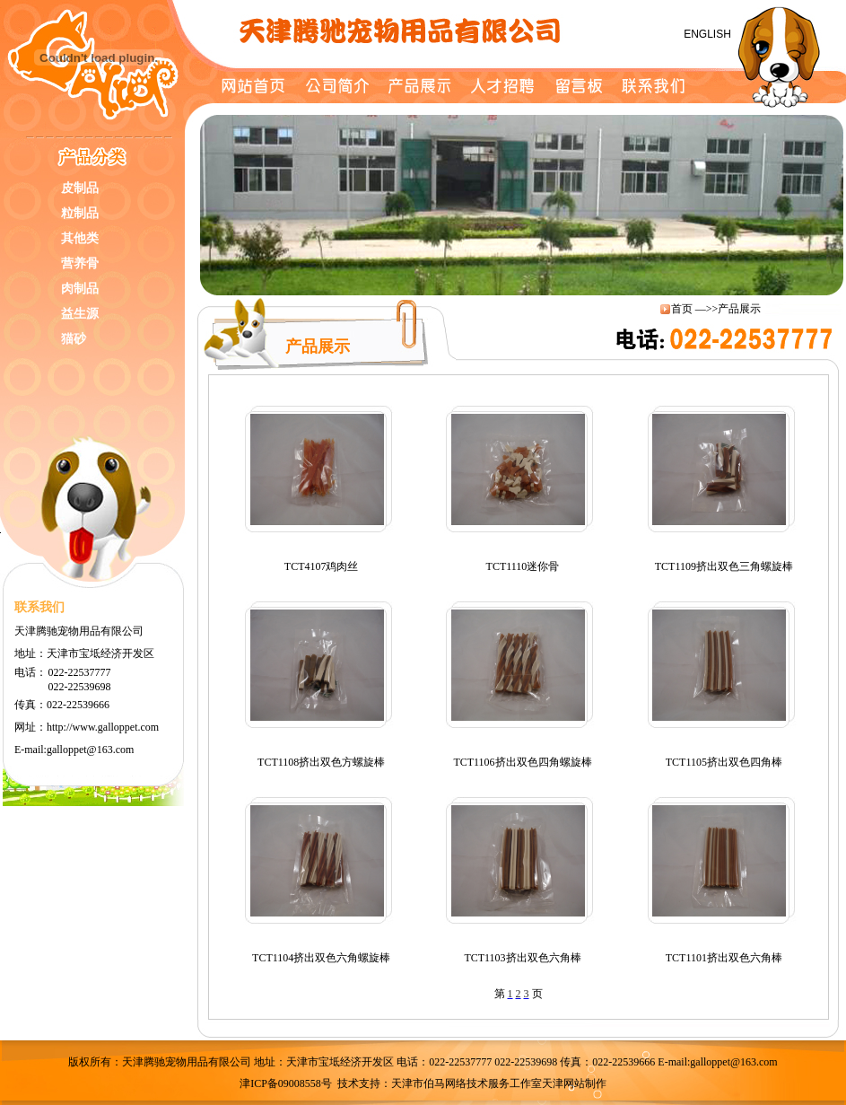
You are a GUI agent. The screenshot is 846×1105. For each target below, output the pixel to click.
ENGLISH (701, 34)
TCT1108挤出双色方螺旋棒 (321, 762)
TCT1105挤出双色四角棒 (724, 762)
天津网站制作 (574, 1083)
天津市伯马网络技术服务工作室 (466, 1083)
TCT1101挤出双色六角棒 (724, 958)
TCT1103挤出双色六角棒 (522, 958)
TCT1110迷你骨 (523, 566)
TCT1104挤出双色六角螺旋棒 (321, 958)
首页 (682, 309)
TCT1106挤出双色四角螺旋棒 (522, 762)
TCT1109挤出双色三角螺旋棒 (724, 566)
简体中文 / (639, 34)
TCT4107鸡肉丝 (321, 566)
